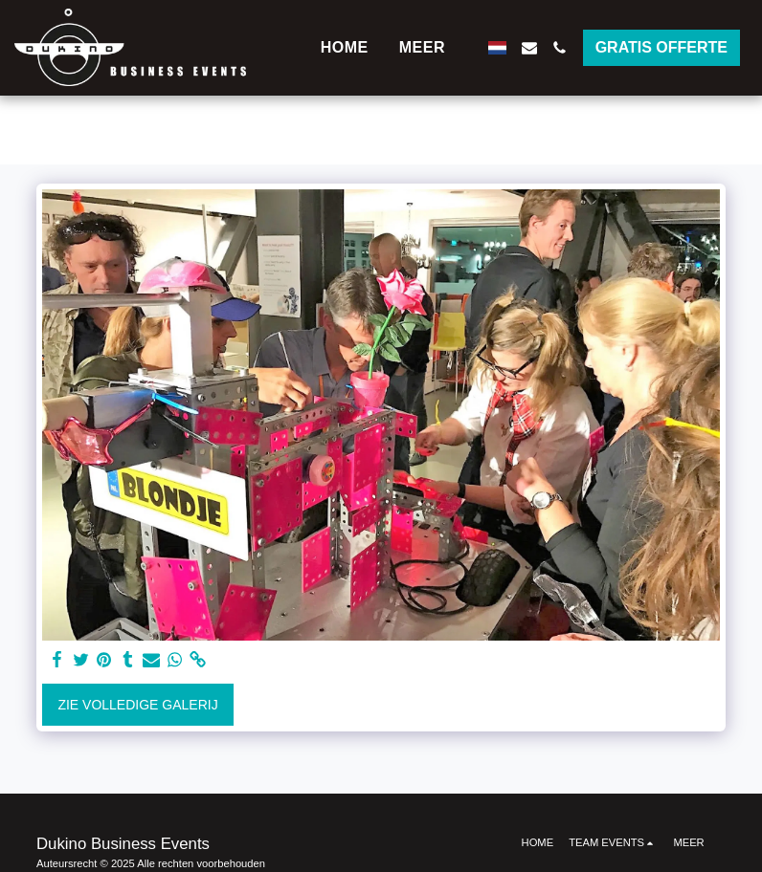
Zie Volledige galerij (137, 704)
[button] (529, 47)
